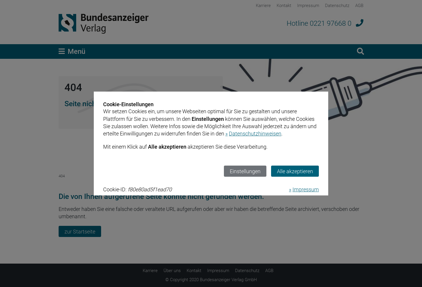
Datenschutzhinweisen (255, 133)
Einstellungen (245, 171)
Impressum (305, 189)
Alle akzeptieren (295, 171)
